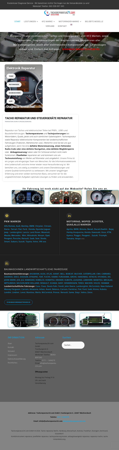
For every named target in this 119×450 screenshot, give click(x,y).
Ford (25, 229)
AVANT (56, 274)
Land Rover (35, 232)
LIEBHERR (87, 280)
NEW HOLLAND (32, 283)
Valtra (83, 292)
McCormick (94, 286)
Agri (11, 101)
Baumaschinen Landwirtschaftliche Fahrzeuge (36, 269)
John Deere (70, 286)
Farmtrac (72, 289)
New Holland (106, 286)
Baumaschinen (15, 93)
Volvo (35, 241)
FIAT (41, 277)
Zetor (89, 292)
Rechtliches (12, 363)
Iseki (90, 289)
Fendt (61, 286)
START (18, 21)
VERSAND (50, 26)
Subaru (14, 241)
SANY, (60, 283)
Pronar (56, 292)
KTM (109, 232)
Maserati (45, 232)
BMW (31, 226)
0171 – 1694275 (48, 360)
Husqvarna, (78, 232)
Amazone (34, 289)
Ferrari (14, 229)
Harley (70, 232)
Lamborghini (16, 232)
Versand (11, 351)
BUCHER (78, 274)
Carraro (25, 289)
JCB (18, 280)
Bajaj (110, 229)
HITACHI (93, 277)
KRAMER (59, 280)
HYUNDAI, (102, 277)
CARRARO (106, 274)
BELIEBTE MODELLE (94, 21)
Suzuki (21, 241)
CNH (98, 274)
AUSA (42, 274)
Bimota (83, 229)
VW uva (42, 241)
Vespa (78, 238)
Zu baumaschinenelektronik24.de (18, 302)
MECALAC (108, 280)
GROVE (73, 277)
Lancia (26, 232)
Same (71, 292)
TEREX (81, 283)
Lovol (22, 292)
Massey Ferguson (12, 289)
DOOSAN (24, 277)
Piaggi (77, 235)
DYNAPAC (33, 277)
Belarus (55, 289)
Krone (96, 289)
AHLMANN (34, 274)
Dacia (6, 229)
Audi (18, 226)
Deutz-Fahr (52, 286)
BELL (62, 274)
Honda (32, 229)
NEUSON (21, 283)
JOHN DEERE (10, 280)
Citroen (47, 226)
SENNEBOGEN (70, 283)
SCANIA (53, 283)
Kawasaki (96, 232)
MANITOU (98, 280)
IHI (109, 277)
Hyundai (40, 229)
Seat (37, 238)
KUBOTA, (68, 280)
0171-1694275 (63, 417)
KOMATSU (50, 280)
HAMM (54, 277)
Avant (48, 289)
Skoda (43, 238)
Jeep (6, 232)
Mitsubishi (32, 235)
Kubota (103, 289)
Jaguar (47, 229)
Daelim (104, 229)
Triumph (103, 235)
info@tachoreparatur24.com (74, 421)
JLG (22, 280)
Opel (47, 235)
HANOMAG (82, 277)
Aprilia (70, 229)
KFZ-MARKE (48, 21)
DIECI (16, 277)
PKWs (11, 76)
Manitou (30, 292)
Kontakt (11, 347)
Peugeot (8, 238)
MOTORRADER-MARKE (70, 21)
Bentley (24, 226)
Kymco (70, 235)
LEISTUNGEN (31, 21)
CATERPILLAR (89, 274)
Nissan (41, 235)
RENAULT (44, 283)
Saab (32, 238)
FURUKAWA (64, 277)
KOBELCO (40, 280)
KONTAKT (62, 26)
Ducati (97, 229)
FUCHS (47, 277)
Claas (43, 286)
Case (38, 286)
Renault (25, 238)
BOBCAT (69, 274)
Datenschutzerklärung (17, 359)
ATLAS (49, 274)
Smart (7, 241)
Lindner (15, 292)
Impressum (12, 355)
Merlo (38, 292)
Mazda (7, 235)
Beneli (90, 229)
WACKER (89, 283)
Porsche (17, 238)
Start (10, 343)
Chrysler (39, 226)
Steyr (77, 292)
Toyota (29, 241)
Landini (7, 292)
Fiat (20, 229)
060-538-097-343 (56, 6)
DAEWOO (8, 277)
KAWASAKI (30, 280)
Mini (24, 235)
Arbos (42, 289)
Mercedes (15, 235)
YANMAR (105, 283)
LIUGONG (77, 280)
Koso (103, 232)
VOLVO (97, 283)
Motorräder (14, 84)
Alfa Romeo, (9, 226)
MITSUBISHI (9, 283)
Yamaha (70, 238)
